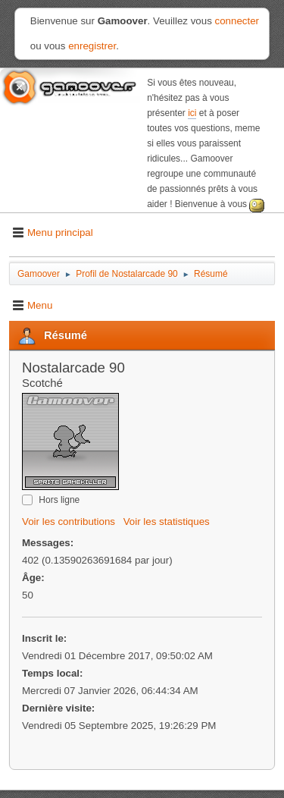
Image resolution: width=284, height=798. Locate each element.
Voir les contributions (68, 521)
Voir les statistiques (166, 521)
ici (192, 113)
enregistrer (92, 46)
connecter (237, 21)
